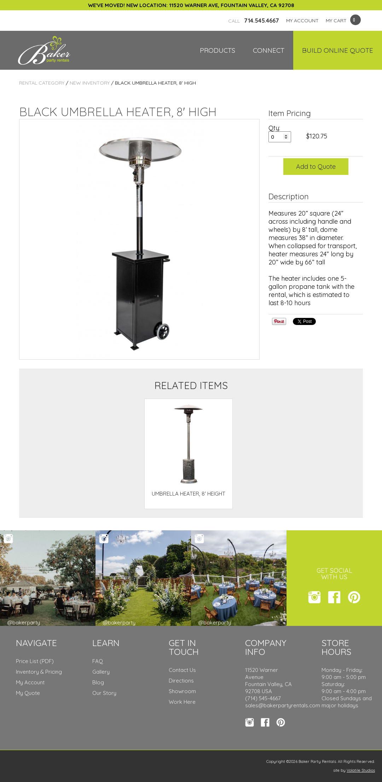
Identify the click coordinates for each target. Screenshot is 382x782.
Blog (98, 682)
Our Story (104, 693)
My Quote (28, 693)
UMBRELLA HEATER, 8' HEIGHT (188, 493)
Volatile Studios (361, 770)
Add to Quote (316, 166)
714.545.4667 (253, 20)
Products (217, 50)
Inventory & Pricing (39, 671)
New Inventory (90, 83)
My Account (30, 682)
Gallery (101, 671)
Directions (181, 680)
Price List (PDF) (35, 661)
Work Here (182, 701)
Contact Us (182, 670)
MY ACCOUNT (302, 20)
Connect (268, 50)
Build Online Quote (337, 50)
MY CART (336, 20)
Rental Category (41, 83)
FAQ (97, 661)
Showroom (182, 691)
